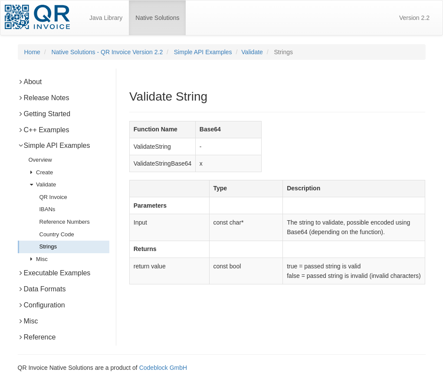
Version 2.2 (414, 17)
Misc (38, 259)
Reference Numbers (64, 222)
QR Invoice (53, 197)
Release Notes (43, 97)
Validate (252, 52)
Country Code (56, 234)
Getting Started (44, 113)
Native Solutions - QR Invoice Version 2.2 (107, 52)
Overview (40, 160)
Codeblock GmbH (163, 367)
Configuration (41, 305)
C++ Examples (43, 130)
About (30, 81)
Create (41, 172)
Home (32, 52)
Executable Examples (54, 273)
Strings (48, 246)
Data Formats (42, 289)
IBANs (47, 209)
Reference (37, 337)
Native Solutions (160, 14)
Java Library (105, 17)
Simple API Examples (203, 52)
